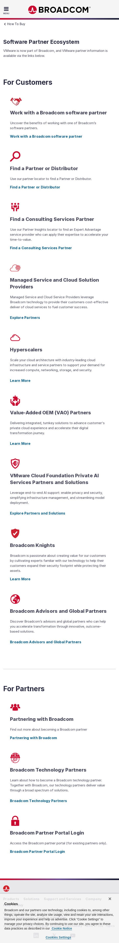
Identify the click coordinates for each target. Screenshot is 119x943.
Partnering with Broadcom (33, 738)
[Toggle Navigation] (6, 10)
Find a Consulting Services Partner (41, 248)
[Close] (110, 898)
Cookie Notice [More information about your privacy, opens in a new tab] (61, 928)
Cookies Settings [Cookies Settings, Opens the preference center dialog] (58, 937)
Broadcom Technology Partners (38, 801)
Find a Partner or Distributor (35, 187)
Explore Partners (25, 317)
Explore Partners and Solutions (37, 513)
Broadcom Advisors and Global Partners (45, 642)
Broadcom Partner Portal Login (37, 851)
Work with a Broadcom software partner (46, 136)
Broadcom (59, 10)
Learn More (20, 380)
